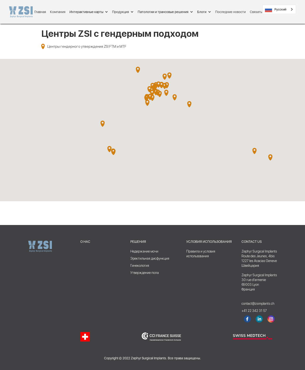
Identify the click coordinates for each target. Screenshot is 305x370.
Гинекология (139, 265)
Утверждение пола (144, 273)
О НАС (85, 242)
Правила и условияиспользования (200, 253)
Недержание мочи (144, 251)
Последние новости (230, 12)
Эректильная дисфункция (149, 258)
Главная (40, 12)
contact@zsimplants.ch (255, 303)
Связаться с (259, 12)
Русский (275, 9)
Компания (57, 12)
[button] (88, 12)
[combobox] (279, 9)
